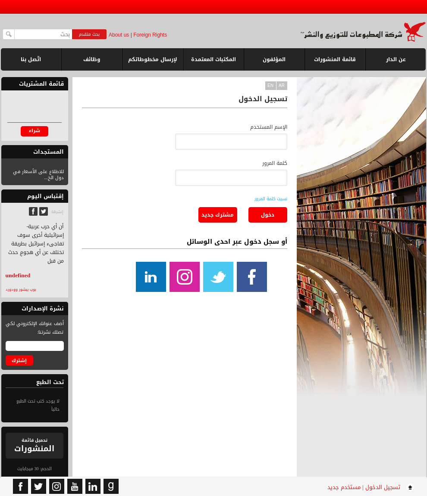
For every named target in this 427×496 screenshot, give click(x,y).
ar (282, 85)
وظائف (91, 59)
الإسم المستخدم (268, 127)
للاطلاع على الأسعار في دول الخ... (38, 174)
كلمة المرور (274, 163)
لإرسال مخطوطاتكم (152, 59)
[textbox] (43, 34)
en (270, 85)
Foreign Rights (150, 35)
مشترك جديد (217, 215)
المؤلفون (274, 59)
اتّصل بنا (31, 59)
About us (119, 35)
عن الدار (396, 59)
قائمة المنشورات (335, 63)
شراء (34, 130)
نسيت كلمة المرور (270, 199)
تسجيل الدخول (382, 487)
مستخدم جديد (344, 487)
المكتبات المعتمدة (213, 59)
